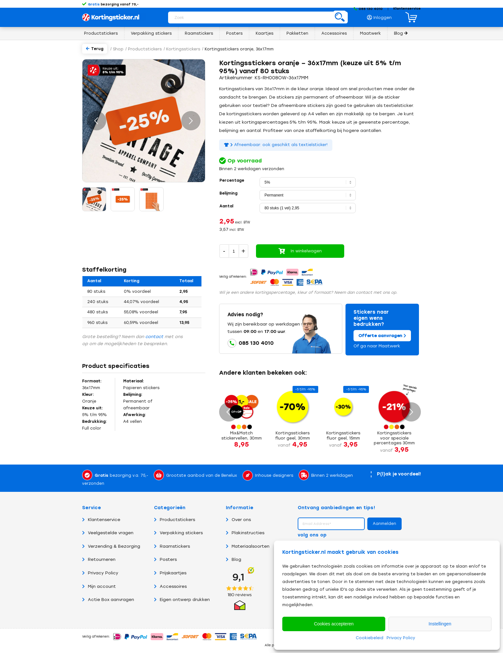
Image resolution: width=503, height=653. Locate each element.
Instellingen (440, 623)
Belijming (228, 193)
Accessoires (170, 586)
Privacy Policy (401, 638)
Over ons (238, 519)
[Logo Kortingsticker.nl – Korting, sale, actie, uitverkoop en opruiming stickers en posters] (114, 17)
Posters (165, 559)
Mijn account (99, 586)
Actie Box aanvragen (108, 599)
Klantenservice (407, 8)
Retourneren (98, 559)
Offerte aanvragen (382, 335)
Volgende (190, 120)
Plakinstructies (245, 532)
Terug (94, 49)
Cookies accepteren (334, 623)
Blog (233, 559)
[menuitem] (381, 16)
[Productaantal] (234, 251)
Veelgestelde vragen (107, 532)
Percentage (231, 180)
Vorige (96, 120)
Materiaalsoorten (247, 546)
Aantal (226, 206)
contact (154, 336)
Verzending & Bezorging (111, 546)
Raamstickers (172, 546)
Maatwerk (389, 346)
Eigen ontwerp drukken (182, 599)
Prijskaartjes (170, 572)
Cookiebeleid (369, 638)
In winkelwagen (310, 251)
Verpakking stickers (178, 532)
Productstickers (174, 519)
